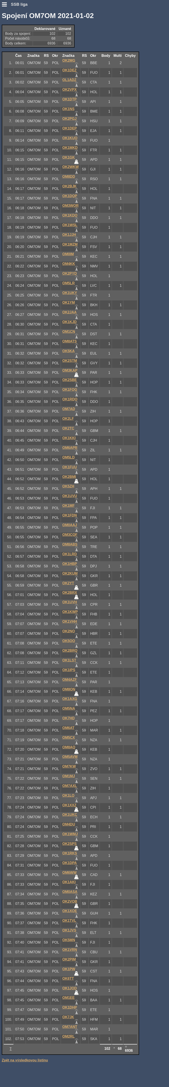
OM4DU (68, 824)
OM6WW (69, 872)
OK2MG (68, 60)
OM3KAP (69, 370)
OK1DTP (69, 99)
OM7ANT (69, 1027)
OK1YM (68, 302)
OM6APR (69, 448)
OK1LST (69, 660)
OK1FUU (69, 467)
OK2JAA (69, 312)
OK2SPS (69, 844)
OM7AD (68, 409)
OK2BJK (69, 186)
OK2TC (68, 428)
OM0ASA (69, 892)
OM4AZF (69, 679)
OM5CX (68, 737)
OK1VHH (69, 621)
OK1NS (68, 109)
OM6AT (68, 728)
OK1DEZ (69, 70)
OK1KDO (69, 215)
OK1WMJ (70, 834)
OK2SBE (69, 380)
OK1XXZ (69, 805)
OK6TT (68, 978)
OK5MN (68, 940)
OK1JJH (69, 235)
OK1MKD (69, 148)
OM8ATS (69, 341)
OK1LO (68, 795)
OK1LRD (69, 554)
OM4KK (68, 264)
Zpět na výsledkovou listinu (25, 1060)
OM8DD (68, 176)
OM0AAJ (69, 525)
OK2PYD (69, 273)
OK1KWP (70, 612)
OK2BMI (69, 477)
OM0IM (68, 254)
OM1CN (68, 331)
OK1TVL (69, 920)
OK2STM (69, 361)
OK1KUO (69, 138)
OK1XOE (69, 911)
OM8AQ (68, 747)
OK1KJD (69, 322)
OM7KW (69, 766)
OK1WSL (69, 225)
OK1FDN (69, 515)
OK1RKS (69, 853)
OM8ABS (69, 544)
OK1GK (68, 157)
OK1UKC (69, 815)
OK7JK (68, 1017)
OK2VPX (69, 89)
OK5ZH (68, 486)
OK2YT (68, 583)
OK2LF (68, 418)
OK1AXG (69, 699)
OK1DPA (69, 863)
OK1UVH (69, 602)
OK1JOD (69, 988)
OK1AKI (68, 882)
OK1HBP (69, 564)
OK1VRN (69, 950)
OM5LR (68, 283)
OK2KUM (69, 573)
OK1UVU (69, 496)
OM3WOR (70, 205)
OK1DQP (69, 196)
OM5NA (68, 708)
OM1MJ (68, 776)
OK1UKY (69, 293)
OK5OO (68, 641)
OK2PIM (69, 959)
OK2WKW (70, 167)
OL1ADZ (69, 80)
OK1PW (68, 969)
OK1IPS (68, 670)
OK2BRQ (69, 650)
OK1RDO (69, 399)
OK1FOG (69, 389)
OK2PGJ (69, 118)
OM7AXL (69, 786)
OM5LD (68, 457)
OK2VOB (69, 901)
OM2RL (68, 1036)
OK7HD (68, 718)
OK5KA (68, 351)
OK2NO (68, 631)
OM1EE (68, 998)
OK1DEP (69, 128)
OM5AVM (69, 757)
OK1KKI (68, 438)
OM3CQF (69, 535)
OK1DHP (69, 1007)
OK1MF (68, 505)
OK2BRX (69, 592)
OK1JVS (69, 930)
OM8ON (68, 689)
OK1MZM (69, 244)
